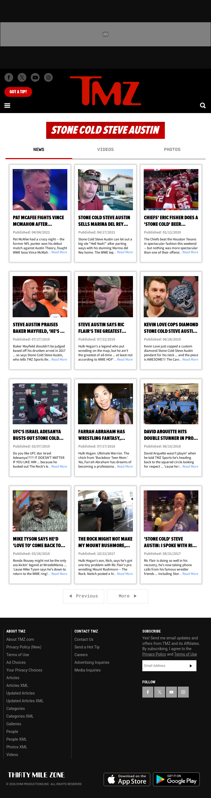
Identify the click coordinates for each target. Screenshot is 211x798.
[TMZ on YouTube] (171, 692)
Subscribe (190, 665)
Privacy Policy (154, 654)
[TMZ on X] (22, 77)
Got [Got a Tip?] (18, 92)
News (38, 149)
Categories (15, 708)
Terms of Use (17, 655)
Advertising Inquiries (91, 662)
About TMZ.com (20, 639)
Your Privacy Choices (24, 670)
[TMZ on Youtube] (35, 77)
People (12, 731)
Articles (13, 678)
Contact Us (83, 639)
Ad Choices (16, 662)
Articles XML (17, 685)
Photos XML (16, 747)
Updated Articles (20, 693)
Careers (81, 655)
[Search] (203, 105)
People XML (16, 739)
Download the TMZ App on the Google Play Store (176, 779)
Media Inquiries (87, 670)
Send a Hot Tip (86, 647)
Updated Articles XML (24, 701)
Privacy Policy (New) (23, 647)
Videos (105, 149)
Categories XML (20, 716)
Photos (172, 149)
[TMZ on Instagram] (48, 77)
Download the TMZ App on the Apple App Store (127, 779)
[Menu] (7, 105)
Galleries (13, 724)
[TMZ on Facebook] (8, 77)
